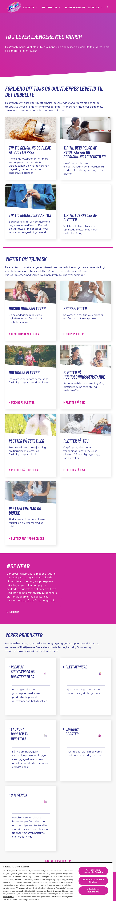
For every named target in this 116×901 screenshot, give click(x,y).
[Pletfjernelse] (49, 7)
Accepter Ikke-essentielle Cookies (93, 871)
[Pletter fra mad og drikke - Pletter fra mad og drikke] (26, 538)
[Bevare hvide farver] (75, 7)
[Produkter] (28, 7)
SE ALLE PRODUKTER (59, 861)
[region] (56, 881)
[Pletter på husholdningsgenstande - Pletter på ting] (74, 402)
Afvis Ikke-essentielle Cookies (93, 880)
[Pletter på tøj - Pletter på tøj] (74, 470)
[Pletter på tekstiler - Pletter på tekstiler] (23, 470)
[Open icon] (108, 7)
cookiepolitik (8, 897)
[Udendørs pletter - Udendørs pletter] (22, 402)
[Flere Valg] (93, 7)
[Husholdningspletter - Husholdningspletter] (24, 334)
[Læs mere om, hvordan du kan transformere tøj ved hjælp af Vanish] (13, 612)
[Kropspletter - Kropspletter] (73, 334)
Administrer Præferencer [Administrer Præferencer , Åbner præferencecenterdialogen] (93, 890)
